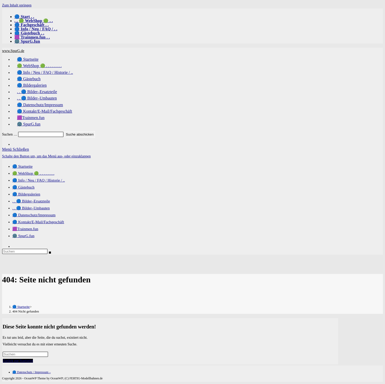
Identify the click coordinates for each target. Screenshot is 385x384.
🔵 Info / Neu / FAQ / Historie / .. (38, 180)
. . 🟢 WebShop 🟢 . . (33, 21)
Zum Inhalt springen (16, 5)
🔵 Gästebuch (23, 187)
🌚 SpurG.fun (27, 41)
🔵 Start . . (24, 16)
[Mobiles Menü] (15, 149)
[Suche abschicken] (50, 252)
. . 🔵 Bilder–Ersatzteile (31, 201)
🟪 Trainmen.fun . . (32, 37)
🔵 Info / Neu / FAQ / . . (35, 29)
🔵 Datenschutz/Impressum (34, 215)
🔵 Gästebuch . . (29, 33)
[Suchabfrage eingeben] (25, 251)
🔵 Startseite (22, 166)
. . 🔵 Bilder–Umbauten (31, 208)
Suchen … (9, 134)
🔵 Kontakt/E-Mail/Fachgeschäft (38, 222)
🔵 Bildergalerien (26, 194)
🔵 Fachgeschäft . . (31, 25)
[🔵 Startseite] (21, 307)
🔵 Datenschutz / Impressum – (31, 372)
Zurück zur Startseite (18, 361)
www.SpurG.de (13, 51)
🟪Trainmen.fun (25, 229)
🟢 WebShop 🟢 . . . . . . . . (33, 173)
